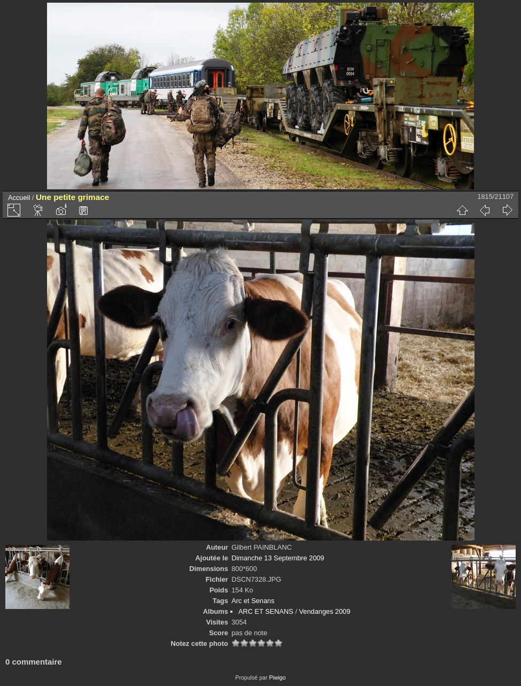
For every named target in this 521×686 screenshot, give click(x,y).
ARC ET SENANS (265, 611)
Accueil (19, 198)
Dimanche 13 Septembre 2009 (277, 558)
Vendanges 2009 (325, 611)
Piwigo (277, 677)
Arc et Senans (252, 601)
